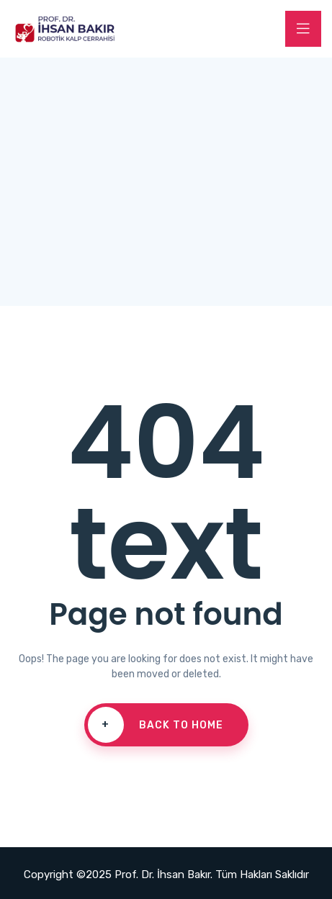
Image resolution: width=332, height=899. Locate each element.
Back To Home (155, 725)
